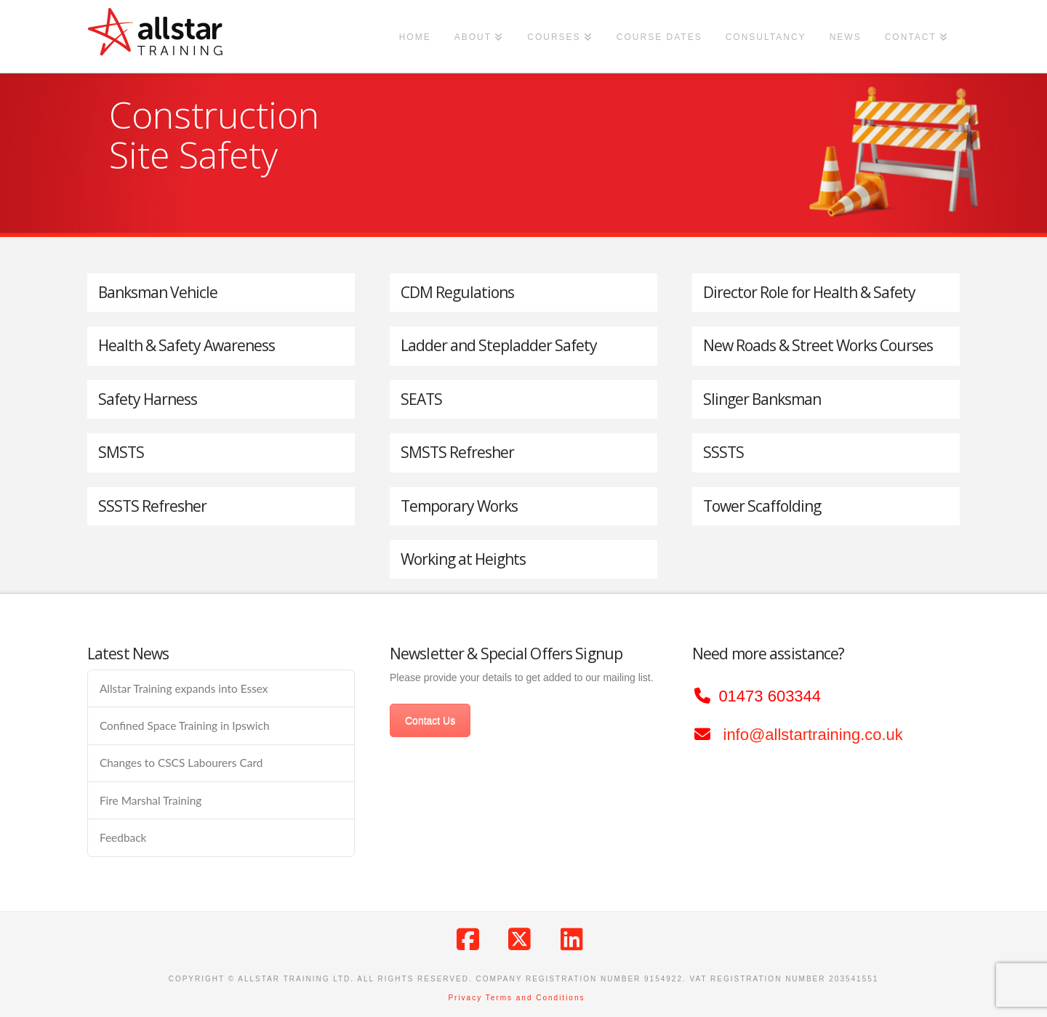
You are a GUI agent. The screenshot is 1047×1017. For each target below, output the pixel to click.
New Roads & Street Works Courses (818, 345)
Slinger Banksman (762, 399)
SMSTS (121, 452)
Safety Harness (147, 399)
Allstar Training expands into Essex (184, 688)
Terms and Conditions (535, 998)
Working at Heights (463, 559)
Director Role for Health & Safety (809, 292)
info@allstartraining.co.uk (813, 734)
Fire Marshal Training (150, 800)
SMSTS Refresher (457, 452)
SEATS (421, 399)
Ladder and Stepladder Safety (499, 345)
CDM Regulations (457, 292)
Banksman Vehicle (157, 292)
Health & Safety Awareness (186, 345)
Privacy (465, 998)
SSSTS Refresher (152, 506)
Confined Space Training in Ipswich (185, 725)
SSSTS (723, 452)
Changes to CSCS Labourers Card (181, 762)
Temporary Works (459, 506)
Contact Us (430, 720)
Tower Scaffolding (762, 506)
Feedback (123, 837)
